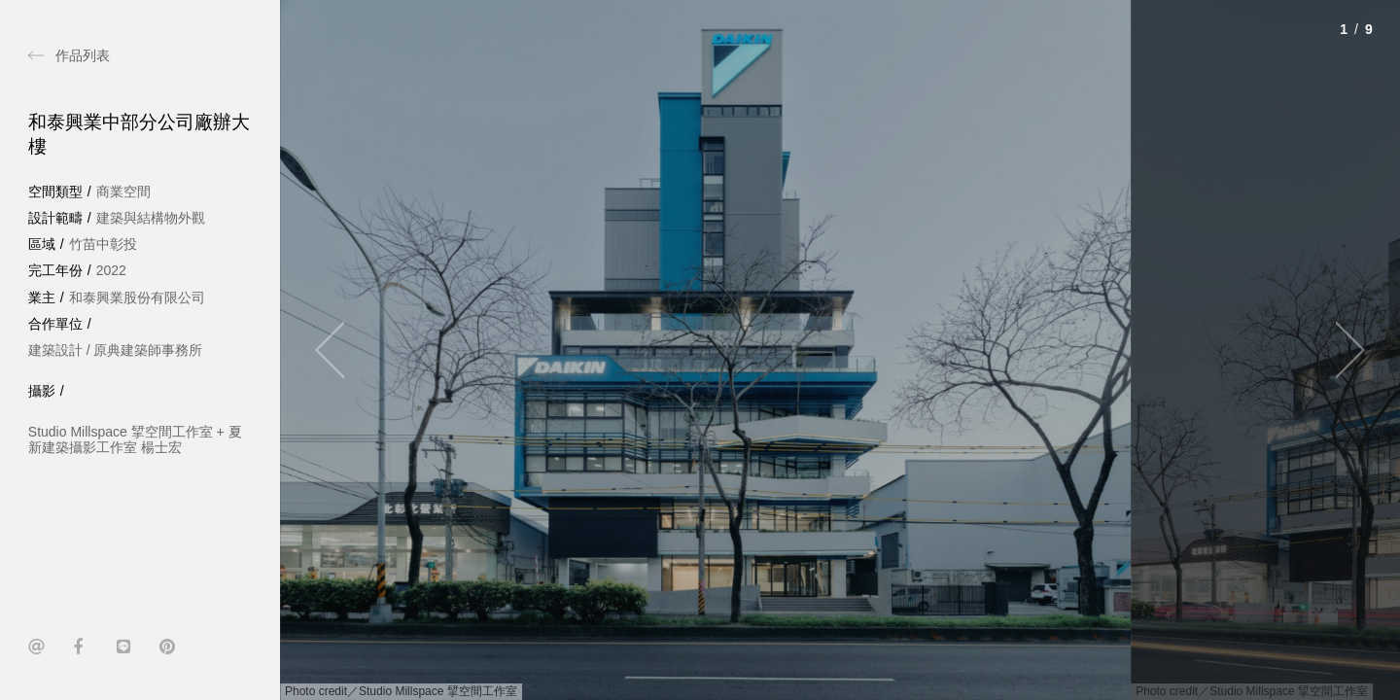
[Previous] (338, 350)
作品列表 (82, 55)
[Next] (1341, 350)
